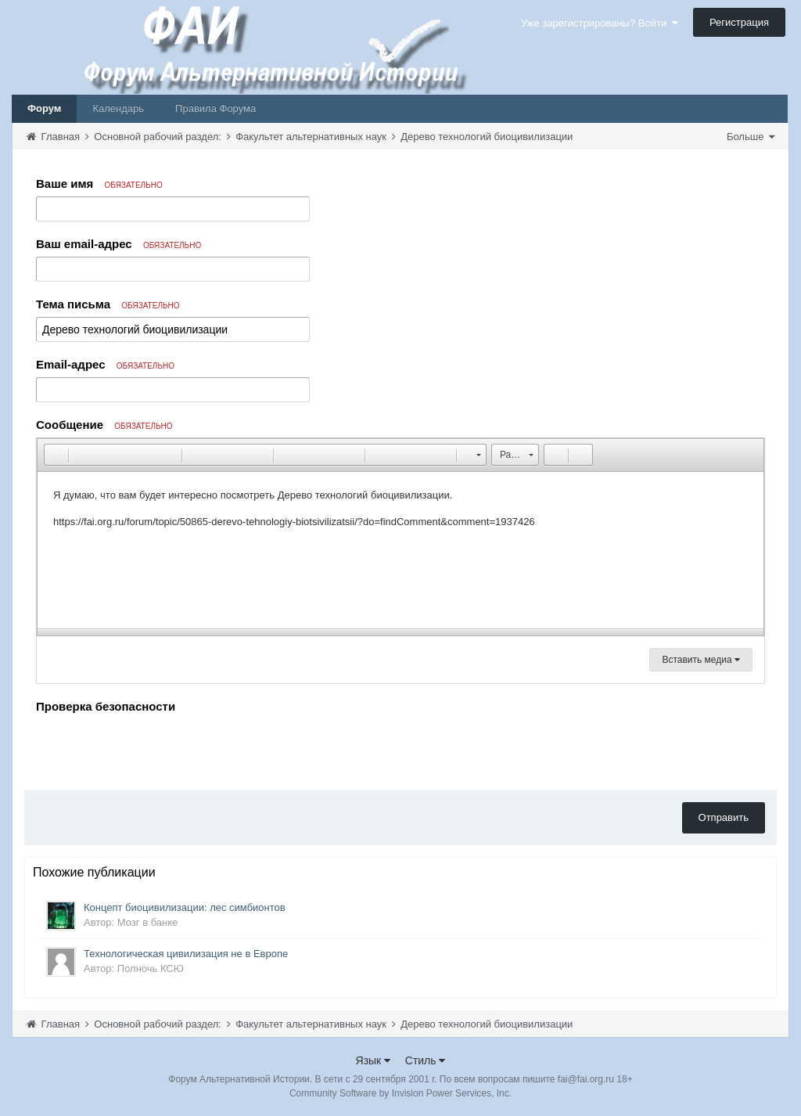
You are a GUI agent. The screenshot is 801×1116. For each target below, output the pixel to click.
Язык (373, 1060)
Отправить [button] (724, 817)
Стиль (425, 1060)
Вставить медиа (701, 659)
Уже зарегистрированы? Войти (599, 23)
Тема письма (108, 304)
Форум (44, 108)
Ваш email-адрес (118, 243)
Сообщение (104, 424)
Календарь (118, 108)
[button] (55, 455)
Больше (750, 136)
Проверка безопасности (105, 706)
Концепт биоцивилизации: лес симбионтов (185, 907)
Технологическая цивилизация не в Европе (186, 953)
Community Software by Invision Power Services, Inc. (400, 1093)
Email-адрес (105, 364)
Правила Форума (215, 108)
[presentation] (155, 748)
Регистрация (739, 22)
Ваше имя (99, 183)
